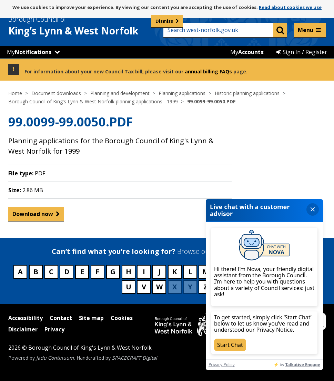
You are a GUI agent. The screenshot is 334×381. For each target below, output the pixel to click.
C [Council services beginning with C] (51, 271)
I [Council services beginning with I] (144, 271)
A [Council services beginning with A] (20, 271)
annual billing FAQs (208, 71)
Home (15, 93)
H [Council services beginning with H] (128, 271)
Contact (61, 318)
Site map (91, 318)
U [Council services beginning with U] (128, 286)
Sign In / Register (301, 52)
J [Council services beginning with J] (159, 271)
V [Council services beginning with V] (144, 286)
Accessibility (25, 318)
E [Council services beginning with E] (82, 271)
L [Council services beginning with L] (190, 271)
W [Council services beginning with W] (159, 286)
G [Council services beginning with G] (112, 271)
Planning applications (182, 93)
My (29, 52)
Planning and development (120, 93)
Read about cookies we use (290, 7)
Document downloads (56, 93)
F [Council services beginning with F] (97, 271)
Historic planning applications (247, 93)
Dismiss (164, 21)
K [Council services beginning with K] (174, 271)
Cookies (122, 318)
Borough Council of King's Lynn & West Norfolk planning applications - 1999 (93, 101)
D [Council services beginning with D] (66, 271)
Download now (32, 215)
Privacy (54, 329)
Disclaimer (23, 329)
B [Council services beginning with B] (35, 271)
